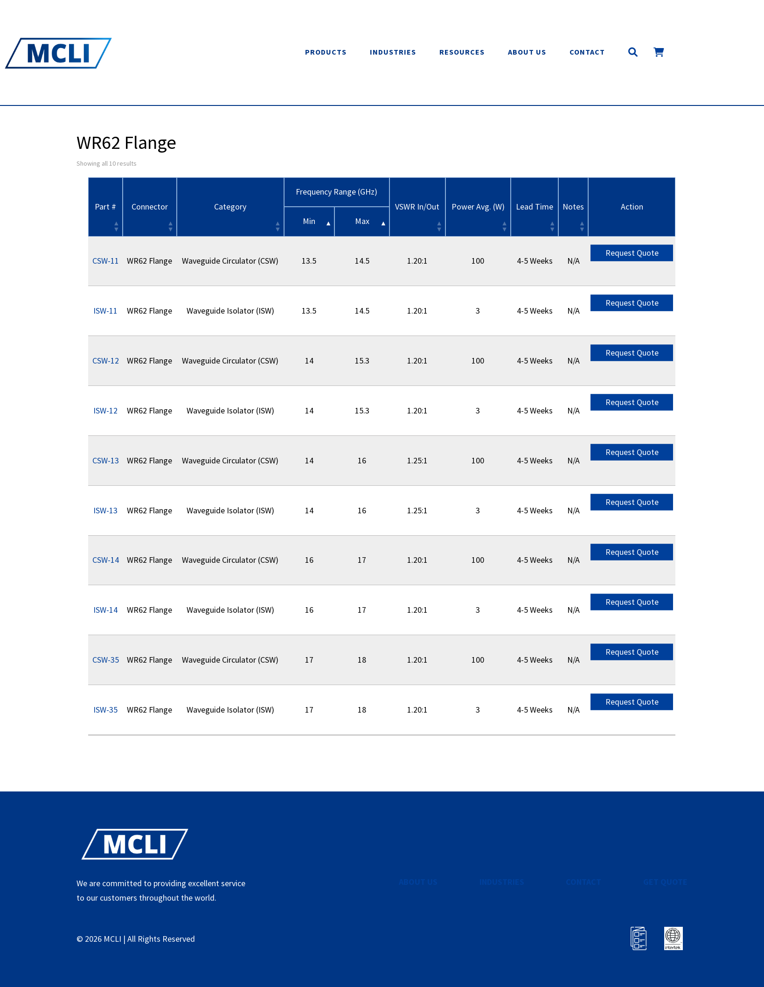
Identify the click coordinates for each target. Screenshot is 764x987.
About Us (527, 51)
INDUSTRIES (501, 881)
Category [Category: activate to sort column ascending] (230, 206)
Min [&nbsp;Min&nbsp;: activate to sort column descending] (309, 221)
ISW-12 (105, 410)
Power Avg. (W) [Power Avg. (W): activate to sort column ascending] (478, 206)
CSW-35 (105, 659)
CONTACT (583, 881)
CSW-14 (105, 559)
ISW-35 (105, 709)
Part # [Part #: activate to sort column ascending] (105, 206)
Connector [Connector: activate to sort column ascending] (150, 206)
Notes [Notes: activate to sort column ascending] (573, 206)
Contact (587, 51)
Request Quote (632, 252)
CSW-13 (105, 460)
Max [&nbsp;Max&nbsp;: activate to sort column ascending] (362, 221)
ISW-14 (105, 609)
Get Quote (726, 52)
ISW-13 (105, 510)
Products (326, 51)
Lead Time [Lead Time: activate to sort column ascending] (534, 206)
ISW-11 (105, 310)
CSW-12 (105, 360)
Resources (462, 51)
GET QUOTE (665, 881)
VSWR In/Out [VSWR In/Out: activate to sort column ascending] (417, 206)
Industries (393, 51)
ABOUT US (418, 881)
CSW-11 (105, 260)
